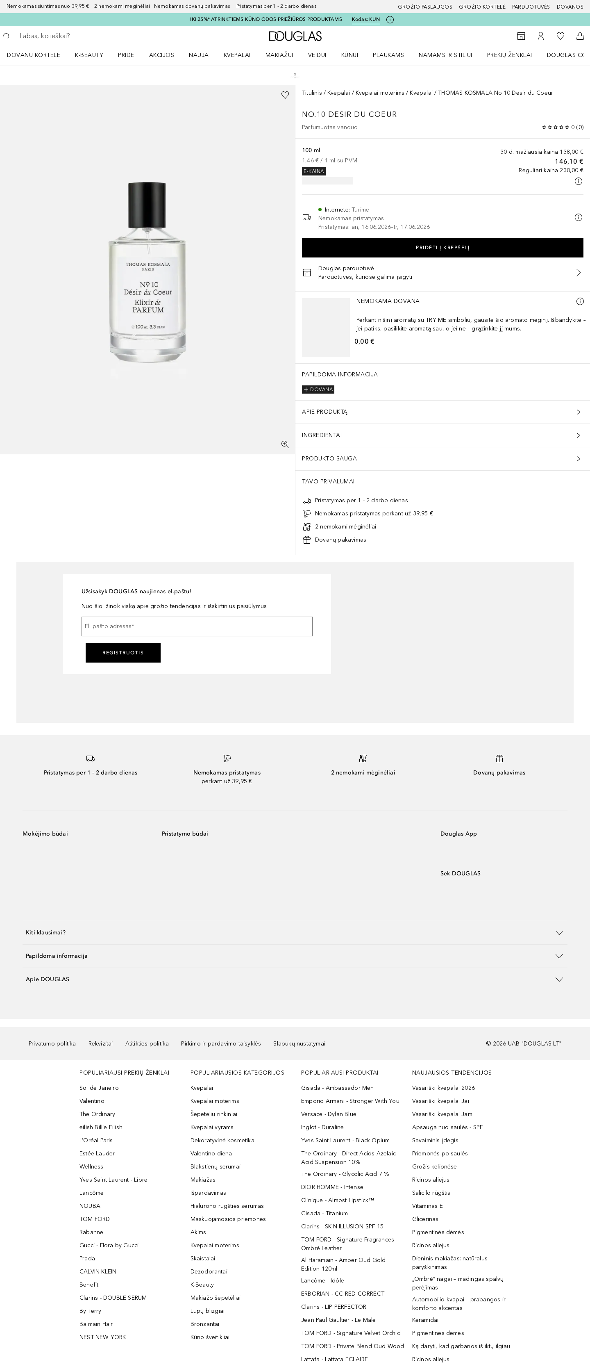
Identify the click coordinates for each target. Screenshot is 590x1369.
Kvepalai (237, 55)
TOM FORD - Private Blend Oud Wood (352, 1346)
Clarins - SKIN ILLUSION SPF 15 (342, 1226)
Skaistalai (203, 1258)
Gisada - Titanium (324, 1213)
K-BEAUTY (89, 55)
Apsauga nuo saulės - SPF (447, 1127)
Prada (87, 1258)
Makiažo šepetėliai (216, 1297)
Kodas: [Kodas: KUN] (366, 19)
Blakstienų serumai (216, 1166)
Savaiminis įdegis (435, 1140)
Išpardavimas (208, 1192)
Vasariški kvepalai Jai (440, 1101)
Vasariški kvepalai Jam (442, 1114)
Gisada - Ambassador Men (337, 1087)
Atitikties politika (147, 1043)
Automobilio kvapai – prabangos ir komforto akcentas (459, 1304)
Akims (198, 1232)
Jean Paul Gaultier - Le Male (338, 1320)
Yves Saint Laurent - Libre (113, 1179)
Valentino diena (211, 1153)
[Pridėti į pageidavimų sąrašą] (285, 95)
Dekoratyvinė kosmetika (222, 1140)
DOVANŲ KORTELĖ (33, 55)
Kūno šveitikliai (210, 1337)
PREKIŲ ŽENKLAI (509, 55)
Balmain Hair (96, 1324)
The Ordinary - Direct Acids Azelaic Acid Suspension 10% (348, 1158)
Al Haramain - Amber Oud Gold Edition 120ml (343, 1264)
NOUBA (89, 1206)
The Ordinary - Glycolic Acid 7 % (345, 1174)
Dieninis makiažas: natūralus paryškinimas (450, 1263)
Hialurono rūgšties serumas (227, 1206)
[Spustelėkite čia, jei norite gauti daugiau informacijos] (390, 20)
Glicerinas (425, 1219)
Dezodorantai (209, 1271)
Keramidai (425, 1320)
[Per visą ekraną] (285, 444)
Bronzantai (205, 1324)
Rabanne (91, 1232)
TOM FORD (94, 1219)
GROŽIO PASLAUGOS (425, 7)
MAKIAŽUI (279, 55)
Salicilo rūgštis (431, 1192)
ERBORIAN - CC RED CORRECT (342, 1293)
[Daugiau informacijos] (580, 301)
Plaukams (388, 55)
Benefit (88, 1284)
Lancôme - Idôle (322, 1280)
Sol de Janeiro (99, 1087)
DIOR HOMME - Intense (332, 1187)
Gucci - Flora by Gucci (108, 1245)
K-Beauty (202, 1284)
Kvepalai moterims (380, 92)
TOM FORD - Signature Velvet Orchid (351, 1333)
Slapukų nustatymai (299, 1043)
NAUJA (199, 55)
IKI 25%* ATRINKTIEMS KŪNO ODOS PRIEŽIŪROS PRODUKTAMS (266, 19)
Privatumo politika (52, 1043)
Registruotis (123, 653)
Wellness (91, 1166)
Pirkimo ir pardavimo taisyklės (221, 1043)
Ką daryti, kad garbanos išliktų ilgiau (461, 1346)
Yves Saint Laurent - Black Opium (345, 1140)
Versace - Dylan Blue (328, 1114)
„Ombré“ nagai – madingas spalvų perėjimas (458, 1283)
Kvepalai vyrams (212, 1127)
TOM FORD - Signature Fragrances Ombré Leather (347, 1244)
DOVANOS (570, 7)
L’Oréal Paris (96, 1140)
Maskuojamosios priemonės (228, 1219)
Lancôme (91, 1192)
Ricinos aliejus (431, 1179)
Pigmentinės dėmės (438, 1232)
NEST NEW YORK (102, 1337)
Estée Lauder (97, 1153)
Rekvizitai (100, 1043)
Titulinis (312, 92)
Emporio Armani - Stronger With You (350, 1101)
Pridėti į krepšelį (443, 248)
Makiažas (203, 1179)
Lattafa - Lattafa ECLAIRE (334, 1359)
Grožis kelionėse (434, 1166)
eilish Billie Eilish (101, 1127)
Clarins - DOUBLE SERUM (113, 1297)
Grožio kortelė (482, 7)
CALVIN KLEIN (97, 1271)
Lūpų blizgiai (208, 1310)
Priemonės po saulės (440, 1153)
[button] (295, 932)
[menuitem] (39, 55)
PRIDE (126, 55)
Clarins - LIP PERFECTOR (334, 1306)
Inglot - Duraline (322, 1127)
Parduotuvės (531, 7)
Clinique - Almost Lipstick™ (337, 1200)
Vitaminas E (427, 1206)
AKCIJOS (162, 55)
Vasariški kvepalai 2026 (443, 1087)
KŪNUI (350, 55)
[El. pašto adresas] (197, 626)
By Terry (90, 1310)
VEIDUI (317, 55)
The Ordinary (97, 1114)
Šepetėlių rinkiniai (214, 1114)
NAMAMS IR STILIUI (445, 55)
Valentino (91, 1101)
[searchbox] (80, 36)
